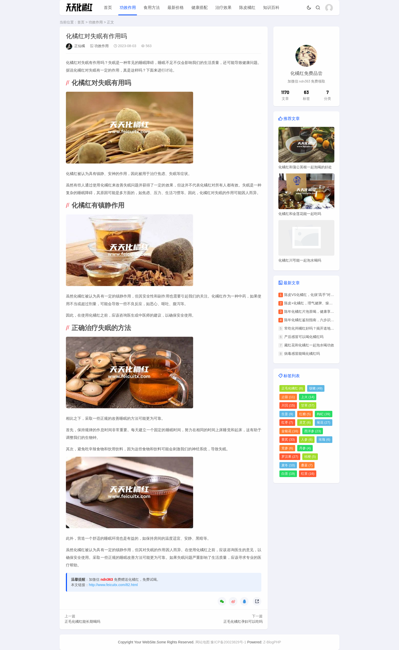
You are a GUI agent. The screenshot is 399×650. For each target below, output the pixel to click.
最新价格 (175, 7)
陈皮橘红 (247, 7)
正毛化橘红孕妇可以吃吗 (243, 621)
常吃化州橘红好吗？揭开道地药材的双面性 (318, 328)
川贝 (288, 405)
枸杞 (323, 414)
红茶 (308, 474)
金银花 (289, 431)
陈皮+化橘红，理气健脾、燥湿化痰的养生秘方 (321, 303)
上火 (308, 397)
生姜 (287, 414)
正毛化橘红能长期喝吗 (82, 621)
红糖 (305, 414)
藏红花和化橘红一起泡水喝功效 (309, 345)
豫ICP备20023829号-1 (228, 642)
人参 (307, 439)
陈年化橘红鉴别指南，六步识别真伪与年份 (318, 320)
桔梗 (310, 456)
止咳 (288, 397)
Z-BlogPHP (272, 642)
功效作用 (128, 7)
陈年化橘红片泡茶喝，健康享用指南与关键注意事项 (325, 311)
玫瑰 (324, 439)
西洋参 (312, 431)
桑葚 (307, 465)
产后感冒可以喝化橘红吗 (303, 337)
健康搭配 (199, 7)
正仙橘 (79, 46)
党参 (287, 448)
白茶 (288, 474)
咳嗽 (316, 388)
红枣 (287, 422)
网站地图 (202, 642)
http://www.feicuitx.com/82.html (113, 585)
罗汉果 (289, 456)
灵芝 (305, 422)
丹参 (305, 448)
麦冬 (288, 465)
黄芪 (288, 439)
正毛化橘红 (292, 388)
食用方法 (152, 7)
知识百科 (271, 7)
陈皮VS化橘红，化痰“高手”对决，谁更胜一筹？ (321, 295)
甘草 (308, 405)
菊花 (323, 422)
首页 (108, 7)
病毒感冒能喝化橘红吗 (302, 353)
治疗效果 (223, 7)
